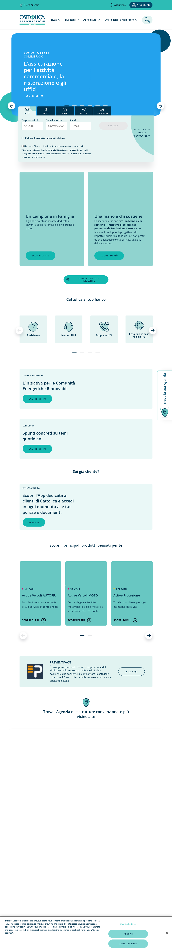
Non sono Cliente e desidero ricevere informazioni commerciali (53, 146)
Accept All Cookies (128, 943)
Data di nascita (54, 120)
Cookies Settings (128, 924)
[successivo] (160, 105)
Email (73, 120)
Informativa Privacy (56, 138)
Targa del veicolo (30, 120)
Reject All (128, 933)
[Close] (167, 933)
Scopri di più (34, 620)
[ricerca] (147, 20)
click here (73, 926)
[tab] (27, 111)
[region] (86, 933)
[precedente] (11, 105)
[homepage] (32, 24)
